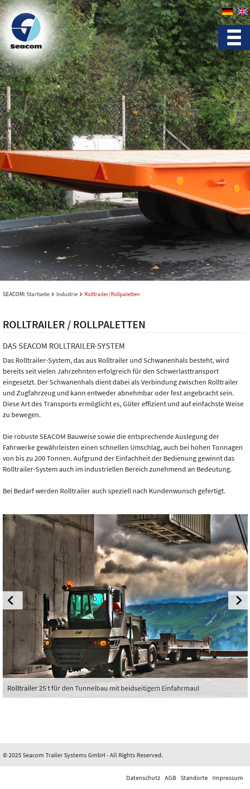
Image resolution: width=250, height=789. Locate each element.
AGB (170, 778)
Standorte (194, 778)
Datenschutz (143, 778)
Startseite (37, 294)
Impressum (227, 778)
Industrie (67, 294)
